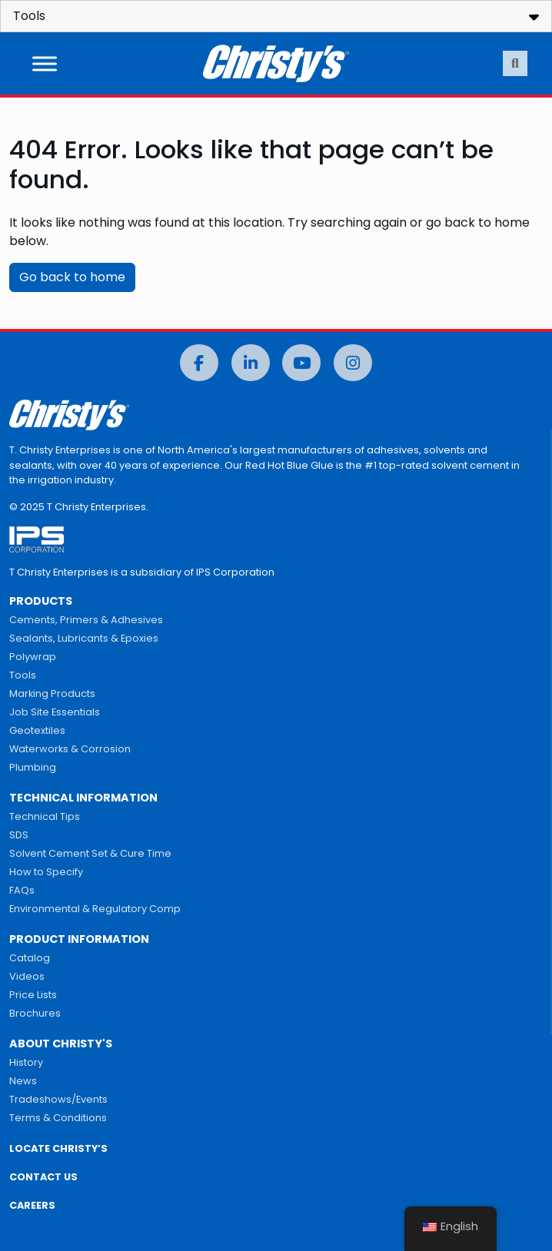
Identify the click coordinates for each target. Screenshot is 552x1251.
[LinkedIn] (250, 363)
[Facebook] (199, 363)
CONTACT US (43, 1176)
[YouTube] (301, 363)
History (26, 1062)
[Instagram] (353, 363)
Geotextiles (37, 730)
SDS (18, 834)
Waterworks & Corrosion (70, 748)
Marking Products (52, 693)
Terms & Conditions (58, 1117)
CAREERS (32, 1205)
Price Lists (33, 994)
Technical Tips (44, 816)
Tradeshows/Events (58, 1099)
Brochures (35, 1013)
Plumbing (32, 767)
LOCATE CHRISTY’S (58, 1148)
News (23, 1080)
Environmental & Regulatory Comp (95, 908)
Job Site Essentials (54, 711)
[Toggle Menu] (44, 63)
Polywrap (32, 656)
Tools (22, 675)
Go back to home (72, 277)
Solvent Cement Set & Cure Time (90, 853)
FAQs (22, 890)
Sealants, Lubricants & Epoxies (83, 638)
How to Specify (46, 871)
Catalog (29, 957)
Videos (27, 976)
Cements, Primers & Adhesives (86, 619)
